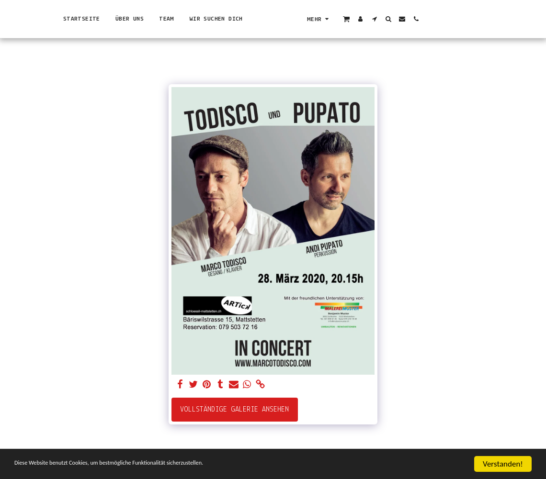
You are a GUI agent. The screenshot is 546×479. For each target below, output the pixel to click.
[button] (465, 18)
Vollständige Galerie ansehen (234, 409)
